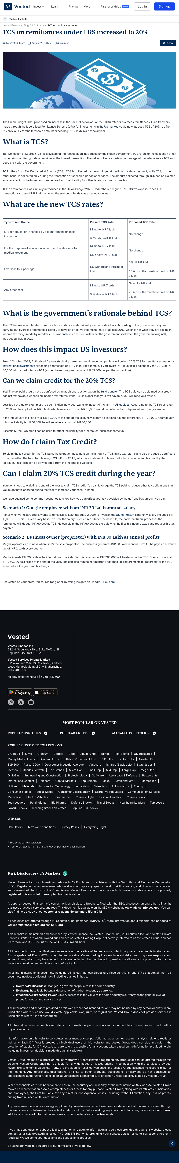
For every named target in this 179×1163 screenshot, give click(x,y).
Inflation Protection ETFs (80, 759)
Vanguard (95, 764)
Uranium (42, 753)
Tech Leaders (16, 802)
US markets (123, 514)
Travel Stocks (105, 802)
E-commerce (61, 797)
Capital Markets (65, 781)
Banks (105, 781)
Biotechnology (77, 775)
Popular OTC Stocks (85, 808)
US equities (122, 404)
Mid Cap (111, 770)
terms (61, 1145)
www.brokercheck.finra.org (26, 925)
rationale (63, 334)
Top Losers (157, 802)
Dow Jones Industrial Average (64, 764)
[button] (5, 19)
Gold (71, 753)
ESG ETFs (107, 759)
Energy (138, 786)
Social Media (44, 791)
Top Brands (56, 770)
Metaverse (14, 797)
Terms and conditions (42, 827)
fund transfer (109, 391)
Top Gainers (89, 781)
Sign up (164, 6)
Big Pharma (58, 802)
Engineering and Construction (43, 775)
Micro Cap (76, 770)
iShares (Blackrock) (119, 764)
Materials (28, 786)
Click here (108, 582)
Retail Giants (38, 802)
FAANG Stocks (17, 808)
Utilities (12, 786)
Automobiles (148, 781)
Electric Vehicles (37, 797)
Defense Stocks (81, 802)
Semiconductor (124, 781)
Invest (39, 6)
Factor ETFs (126, 759)
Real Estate (122, 753)
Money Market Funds (21, 759)
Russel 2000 (32, 764)
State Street (144, 764)
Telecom (44, 781)
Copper (58, 753)
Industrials (82, 786)
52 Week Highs (84, 797)
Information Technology (54, 786)
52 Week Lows (135, 797)
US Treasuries (143, 753)
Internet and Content (21, 781)
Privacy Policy (70, 827)
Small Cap (94, 770)
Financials (100, 786)
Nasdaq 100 (146, 759)
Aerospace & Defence (123, 775)
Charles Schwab (33, 770)
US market (111, 126)
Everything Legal (95, 827)
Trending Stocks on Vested (49, 808)
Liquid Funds (88, 753)
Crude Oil (14, 753)
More (89, 6)
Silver (28, 753)
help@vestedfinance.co (23, 676)
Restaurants (149, 775)
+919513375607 (51, 676)
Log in (142, 6)
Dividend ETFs (49, 759)
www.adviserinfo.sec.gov (142, 907)
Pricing (73, 6)
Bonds (105, 753)
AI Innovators (120, 786)
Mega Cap (147, 770)
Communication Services (144, 791)
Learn (57, 6)
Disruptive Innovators (109, 791)
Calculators (15, 827)
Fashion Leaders (110, 797)
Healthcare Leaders (132, 802)
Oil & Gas (13, 775)
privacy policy (81, 1145)
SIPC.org (57, 925)
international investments (19, 365)
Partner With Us (111, 6)
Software (98, 775)
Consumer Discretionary (74, 791)
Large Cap (129, 770)
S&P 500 (13, 764)
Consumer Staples (19, 791)
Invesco (13, 770)
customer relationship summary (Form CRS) (74, 911)
